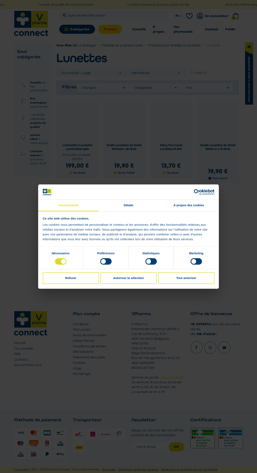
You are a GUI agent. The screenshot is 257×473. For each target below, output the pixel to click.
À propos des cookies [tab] (188, 205)
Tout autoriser (186, 278)
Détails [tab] (128, 205)
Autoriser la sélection (128, 278)
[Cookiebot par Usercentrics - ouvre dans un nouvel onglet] (196, 192)
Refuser (70, 278)
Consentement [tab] (68, 205)
